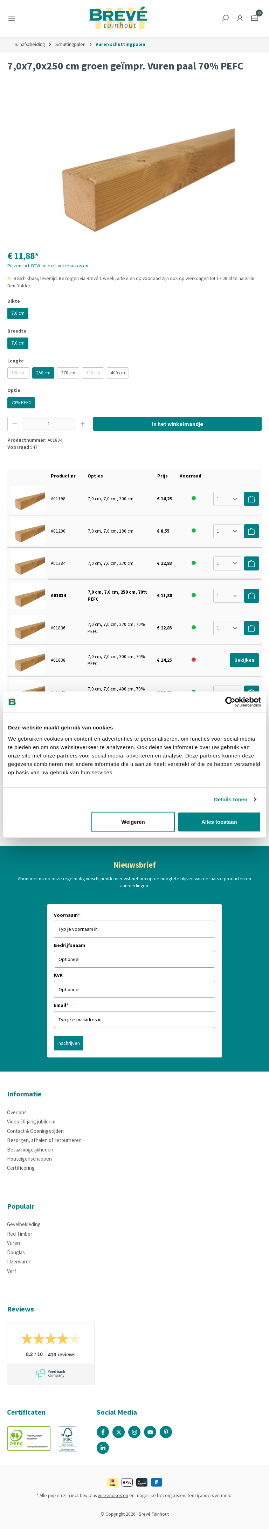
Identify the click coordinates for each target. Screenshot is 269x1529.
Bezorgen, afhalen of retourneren (44, 1140)
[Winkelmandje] (254, 18)
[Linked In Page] (103, 1448)
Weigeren (133, 821)
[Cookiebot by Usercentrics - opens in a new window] (230, 702)
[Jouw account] (240, 18)
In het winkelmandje (177, 423)
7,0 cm (18, 313)
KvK (58, 975)
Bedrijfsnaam (69, 945)
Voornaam (67, 915)
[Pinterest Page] (166, 1432)
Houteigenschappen (29, 1158)
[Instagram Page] (134, 1432)
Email (61, 1005)
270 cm (68, 373)
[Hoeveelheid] (49, 424)
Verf (11, 1271)
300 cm (95, 374)
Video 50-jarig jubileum (31, 1121)
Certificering (21, 1167)
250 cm (43, 373)
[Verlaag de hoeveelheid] (14, 424)
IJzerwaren (19, 1261)
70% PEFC (21, 403)
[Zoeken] (225, 18)
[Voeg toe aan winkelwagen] (251, 499)
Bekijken (244, 660)
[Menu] (13, 18)
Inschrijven (68, 1043)
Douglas (16, 1252)
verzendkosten (113, 1495)
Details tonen (230, 799)
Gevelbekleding (24, 1224)
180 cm (20, 374)
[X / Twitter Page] (118, 1432)
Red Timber (19, 1233)
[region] (134, 168)
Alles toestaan (219, 821)
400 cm (118, 373)
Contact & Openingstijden (35, 1131)
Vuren (13, 1243)
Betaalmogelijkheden (30, 1149)
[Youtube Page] (150, 1432)
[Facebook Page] (103, 1432)
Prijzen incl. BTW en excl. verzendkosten (47, 266)
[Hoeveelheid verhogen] (83, 424)
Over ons (17, 1112)
